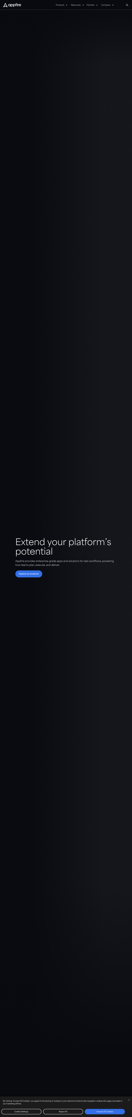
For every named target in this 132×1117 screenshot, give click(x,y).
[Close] (129, 1100)
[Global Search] (127, 5)
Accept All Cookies (105, 1112)
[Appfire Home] (12, 5)
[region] (66, 1107)
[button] (28, 573)
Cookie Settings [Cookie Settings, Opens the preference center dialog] (21, 1112)
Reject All (63, 1112)
